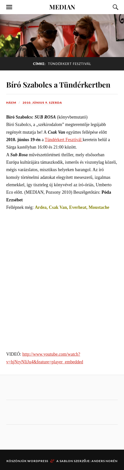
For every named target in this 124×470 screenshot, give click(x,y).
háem (11, 102)
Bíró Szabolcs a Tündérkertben (58, 84)
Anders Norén (104, 461)
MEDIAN (62, 6)
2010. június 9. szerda (42, 102)
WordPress (37, 461)
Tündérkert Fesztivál (64, 139)
